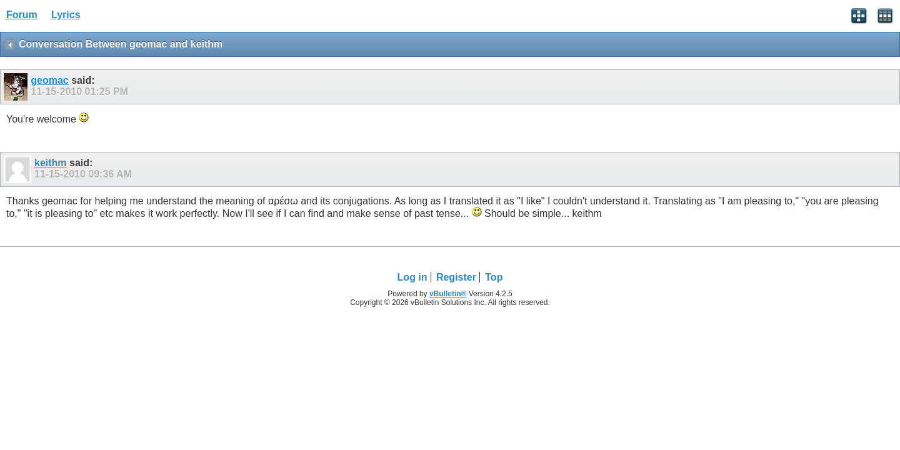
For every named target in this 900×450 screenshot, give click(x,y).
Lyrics (66, 14)
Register (456, 277)
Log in (413, 277)
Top (493, 277)
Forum (22, 14)
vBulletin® (448, 293)
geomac (49, 80)
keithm (50, 163)
